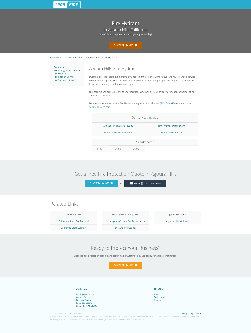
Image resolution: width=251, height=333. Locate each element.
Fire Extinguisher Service (66, 70)
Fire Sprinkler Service (64, 79)
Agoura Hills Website (177, 221)
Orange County (83, 297)
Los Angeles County (74, 57)
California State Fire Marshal (73, 221)
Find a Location (160, 297)
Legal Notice (195, 313)
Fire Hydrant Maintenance (118, 132)
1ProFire (158, 289)
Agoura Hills (94, 57)
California (55, 57)
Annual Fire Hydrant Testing (118, 125)
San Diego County (84, 303)
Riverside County (83, 300)
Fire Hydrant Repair (171, 132)
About (156, 294)
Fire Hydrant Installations (171, 125)
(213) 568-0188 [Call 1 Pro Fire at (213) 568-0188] (125, 45)
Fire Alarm (59, 67)
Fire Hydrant (60, 73)
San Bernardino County (86, 305)
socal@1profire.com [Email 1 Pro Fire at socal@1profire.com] (99, 106)
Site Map (183, 313)
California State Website (74, 227)
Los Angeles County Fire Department (125, 221)
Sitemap (157, 300)
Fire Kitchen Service (64, 76)
